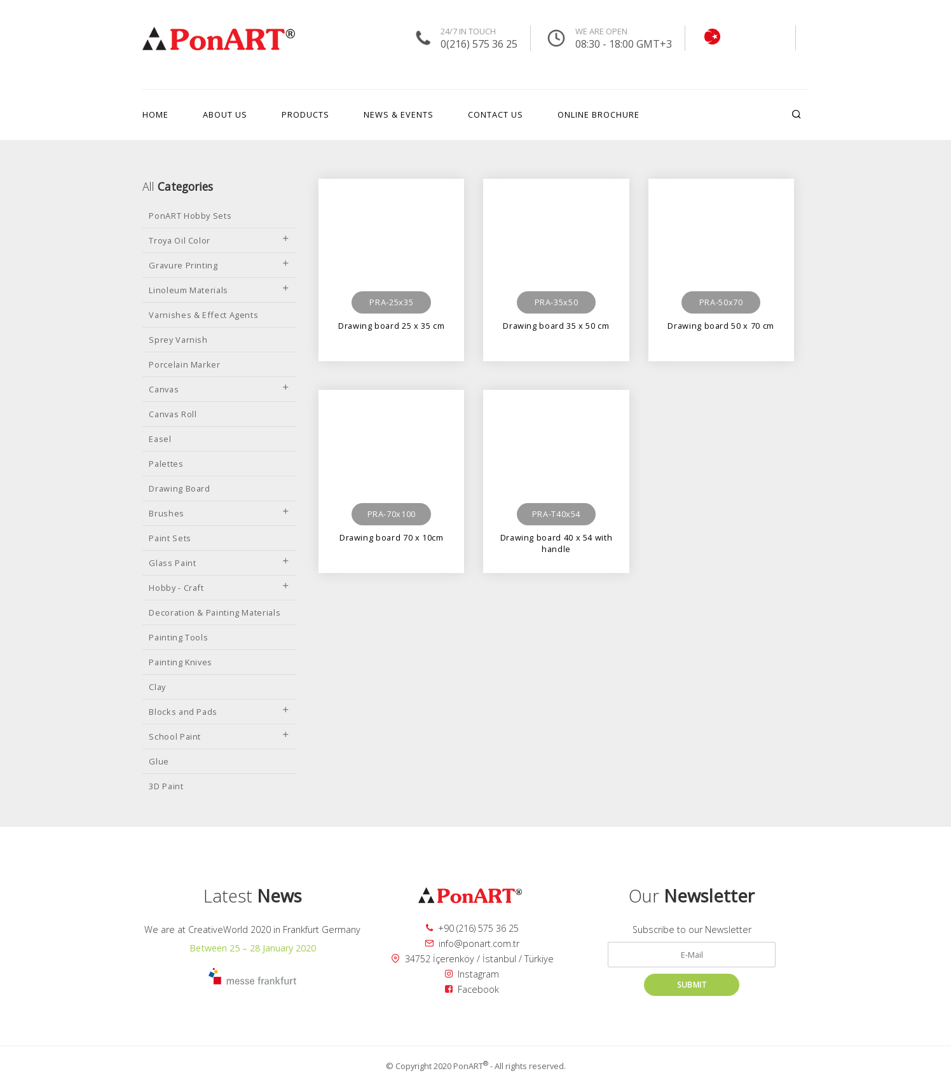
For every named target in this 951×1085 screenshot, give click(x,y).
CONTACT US (495, 114)
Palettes (166, 463)
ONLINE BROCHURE (599, 114)
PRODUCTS (305, 114)
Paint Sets (170, 538)
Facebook (472, 989)
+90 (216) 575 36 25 (472, 928)
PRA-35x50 (556, 302)
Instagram (472, 974)
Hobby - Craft (219, 587)
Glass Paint (219, 563)
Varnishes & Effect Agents (203, 315)
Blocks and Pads (219, 711)
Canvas (219, 389)
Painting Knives (180, 662)
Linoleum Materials (219, 290)
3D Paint (166, 786)
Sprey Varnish (178, 339)
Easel (160, 439)
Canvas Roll (172, 414)
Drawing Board (179, 488)
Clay (157, 687)
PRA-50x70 (721, 302)
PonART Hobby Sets (190, 215)
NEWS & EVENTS (399, 114)
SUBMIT (692, 984)
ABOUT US (225, 114)
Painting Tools (178, 637)
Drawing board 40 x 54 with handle (556, 543)
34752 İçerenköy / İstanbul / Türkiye (472, 959)
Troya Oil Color (219, 240)
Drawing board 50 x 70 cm (720, 325)
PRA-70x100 (391, 514)
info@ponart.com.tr (472, 943)
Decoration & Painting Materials (214, 612)
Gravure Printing (219, 265)
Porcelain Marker (184, 364)
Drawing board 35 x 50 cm (556, 325)
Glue (159, 761)
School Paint (219, 736)
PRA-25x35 (391, 302)
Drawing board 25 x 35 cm (391, 325)
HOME (155, 114)
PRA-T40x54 (556, 514)
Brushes (219, 513)
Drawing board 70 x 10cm (391, 537)
